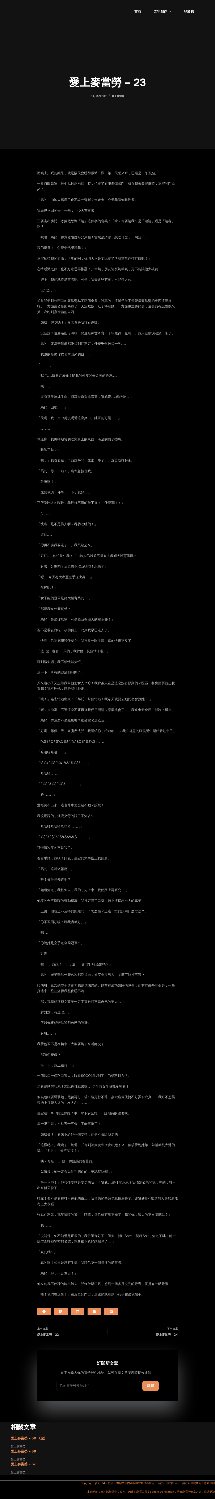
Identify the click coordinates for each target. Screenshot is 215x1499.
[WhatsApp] (94, 1311)
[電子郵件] (111, 1311)
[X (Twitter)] (61, 1311)
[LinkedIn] (77, 1311)
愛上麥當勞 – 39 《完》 (29, 1438)
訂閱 (150, 1385)
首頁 (137, 11)
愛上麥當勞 (118, 96)
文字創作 (163, 11)
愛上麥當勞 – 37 (23, 1464)
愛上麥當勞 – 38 (23, 1451)
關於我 (189, 11)
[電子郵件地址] (98, 1386)
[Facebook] (44, 1311)
